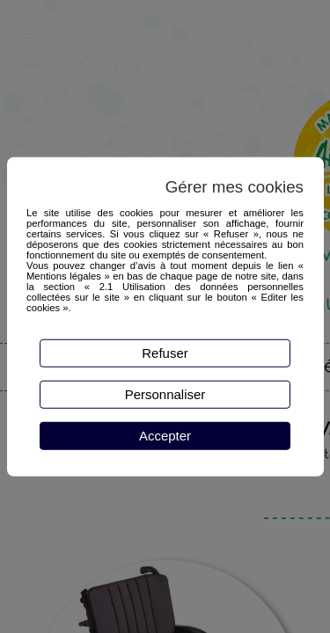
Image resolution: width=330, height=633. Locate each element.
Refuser (165, 353)
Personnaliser (165, 394)
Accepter (165, 435)
